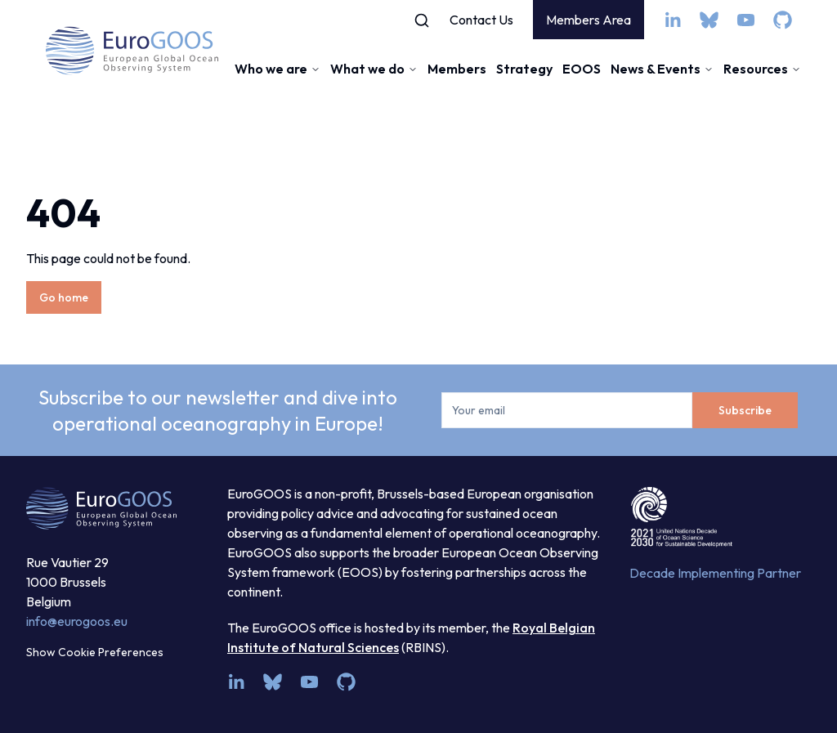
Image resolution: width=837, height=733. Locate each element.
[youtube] (745, 20)
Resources (762, 68)
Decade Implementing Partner (715, 573)
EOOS (581, 68)
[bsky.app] (709, 20)
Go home (63, 297)
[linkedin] (672, 20)
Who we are (277, 68)
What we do (374, 68)
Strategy (524, 68)
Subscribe (745, 410)
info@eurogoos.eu (77, 621)
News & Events (662, 68)
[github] (782, 20)
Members (456, 68)
